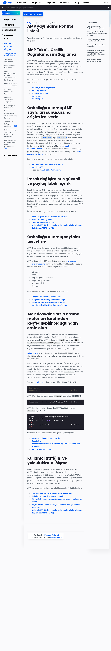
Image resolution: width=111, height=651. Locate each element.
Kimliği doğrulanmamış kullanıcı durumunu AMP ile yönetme (10, 75)
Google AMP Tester (40, 93)
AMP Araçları (37, 99)
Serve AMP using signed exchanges (10, 85)
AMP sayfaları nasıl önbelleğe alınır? (47, 164)
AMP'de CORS (37, 167)
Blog (77, 3)
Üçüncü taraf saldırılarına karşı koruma (10, 113)
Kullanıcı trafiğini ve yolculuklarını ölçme (94, 60)
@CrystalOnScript (51, 535)
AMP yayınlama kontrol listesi (10, 55)
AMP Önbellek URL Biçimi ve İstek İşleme (49, 305)
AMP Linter (36, 96)
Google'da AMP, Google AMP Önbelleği (48, 299)
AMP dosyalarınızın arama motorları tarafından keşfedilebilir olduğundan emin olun (96, 53)
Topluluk (51, 3)
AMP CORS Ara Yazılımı (51, 170)
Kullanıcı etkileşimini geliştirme (8, 97)
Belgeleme (37, 3)
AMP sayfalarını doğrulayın (43, 88)
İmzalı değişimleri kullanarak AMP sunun (49, 217)
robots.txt (40, 382)
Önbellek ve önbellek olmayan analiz (48, 496)
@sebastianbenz (57, 537)
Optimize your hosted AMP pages (9, 105)
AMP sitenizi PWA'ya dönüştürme (10, 122)
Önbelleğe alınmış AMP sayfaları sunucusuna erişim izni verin (97, 33)
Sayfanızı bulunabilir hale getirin (46, 438)
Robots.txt (36, 441)
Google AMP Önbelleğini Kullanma (46, 297)
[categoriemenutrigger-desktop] (34, 14)
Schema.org (32, 353)
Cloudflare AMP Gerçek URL (44, 222)
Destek (87, 3)
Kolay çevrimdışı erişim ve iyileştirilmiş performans (10, 131)
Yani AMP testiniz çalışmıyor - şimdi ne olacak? (52, 493)
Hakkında (22, 3)
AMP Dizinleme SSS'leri (41, 449)
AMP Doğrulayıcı (39, 90)
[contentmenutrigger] (97, 23)
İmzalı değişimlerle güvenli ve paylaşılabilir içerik (96, 40)
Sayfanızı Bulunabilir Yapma (10, 90)
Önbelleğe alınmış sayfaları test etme (96, 46)
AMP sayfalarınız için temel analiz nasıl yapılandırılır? (10, 141)
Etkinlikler (65, 3)
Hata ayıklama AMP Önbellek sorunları (48, 302)
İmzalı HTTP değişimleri (42, 219)
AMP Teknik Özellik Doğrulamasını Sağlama (95, 27)
